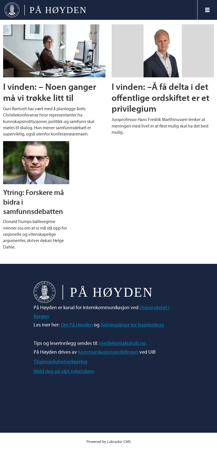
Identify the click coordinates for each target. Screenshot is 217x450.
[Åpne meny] (207, 9)
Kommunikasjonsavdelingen (108, 352)
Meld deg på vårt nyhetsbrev (64, 371)
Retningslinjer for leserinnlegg (132, 324)
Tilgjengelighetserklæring (60, 361)
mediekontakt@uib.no (122, 343)
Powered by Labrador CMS (108, 441)
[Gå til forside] (45, 10)
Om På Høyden (77, 324)
